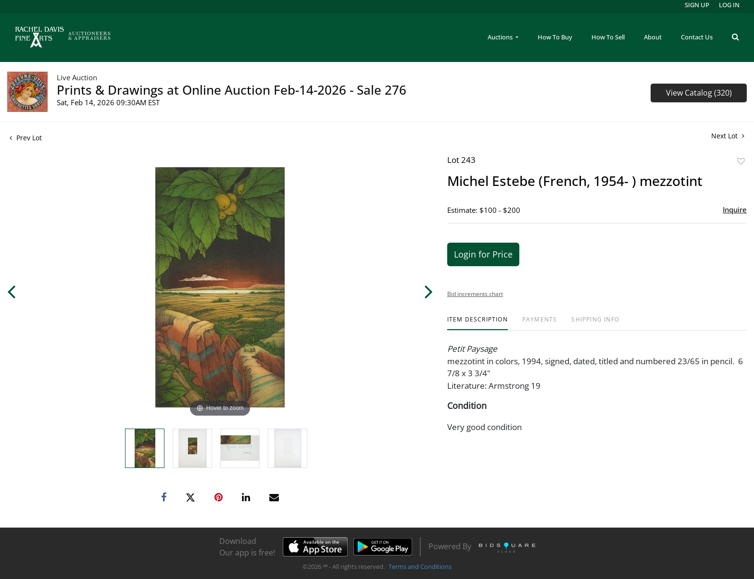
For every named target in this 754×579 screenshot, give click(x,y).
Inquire (735, 209)
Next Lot (727, 136)
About (653, 37)
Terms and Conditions (420, 566)
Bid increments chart (475, 294)
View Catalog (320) (699, 92)
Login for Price (483, 254)
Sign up (697, 4)
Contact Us (697, 37)
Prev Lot (26, 137)
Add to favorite (741, 161)
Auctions (501, 37)
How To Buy (555, 37)
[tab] (477, 323)
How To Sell (608, 37)
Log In (729, 4)
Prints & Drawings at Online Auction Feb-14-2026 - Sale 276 (231, 90)
